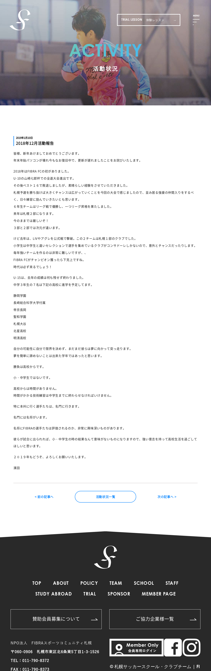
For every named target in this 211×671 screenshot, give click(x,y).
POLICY (89, 583)
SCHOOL (144, 583)
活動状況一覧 (105, 496)
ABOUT (61, 583)
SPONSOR (119, 594)
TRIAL (89, 594)
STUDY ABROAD (53, 594)
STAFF (172, 583)
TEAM (116, 583)
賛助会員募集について (65, 618)
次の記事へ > (166, 496)
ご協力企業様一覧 (166, 618)
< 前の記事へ (44, 496)
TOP (36, 583)
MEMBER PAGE (159, 594)
